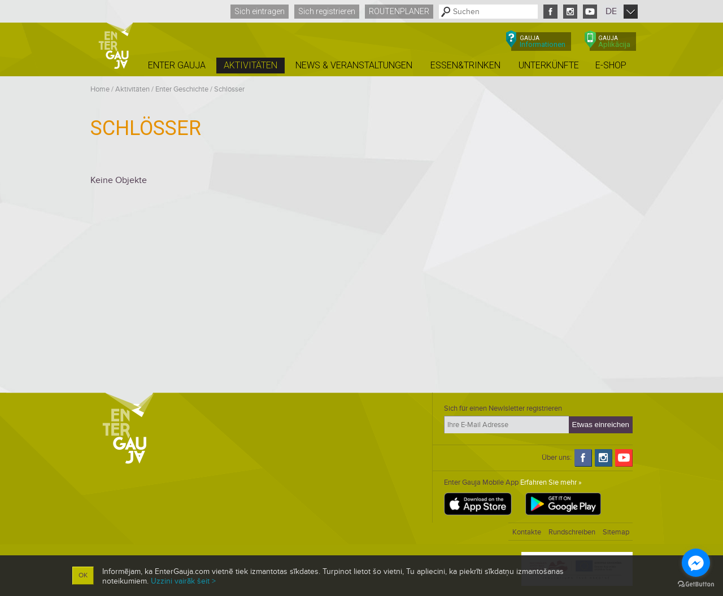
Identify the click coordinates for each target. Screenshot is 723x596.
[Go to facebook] (696, 563)
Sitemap (616, 532)
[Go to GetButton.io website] (696, 584)
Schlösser (229, 89)
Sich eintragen (259, 11)
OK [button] (83, 575)
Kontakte (526, 532)
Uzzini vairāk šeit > (183, 581)
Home (100, 89)
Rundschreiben (571, 532)
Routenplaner (399, 11)
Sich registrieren (326, 11)
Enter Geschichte (181, 89)
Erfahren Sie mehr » (551, 482)
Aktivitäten (132, 89)
